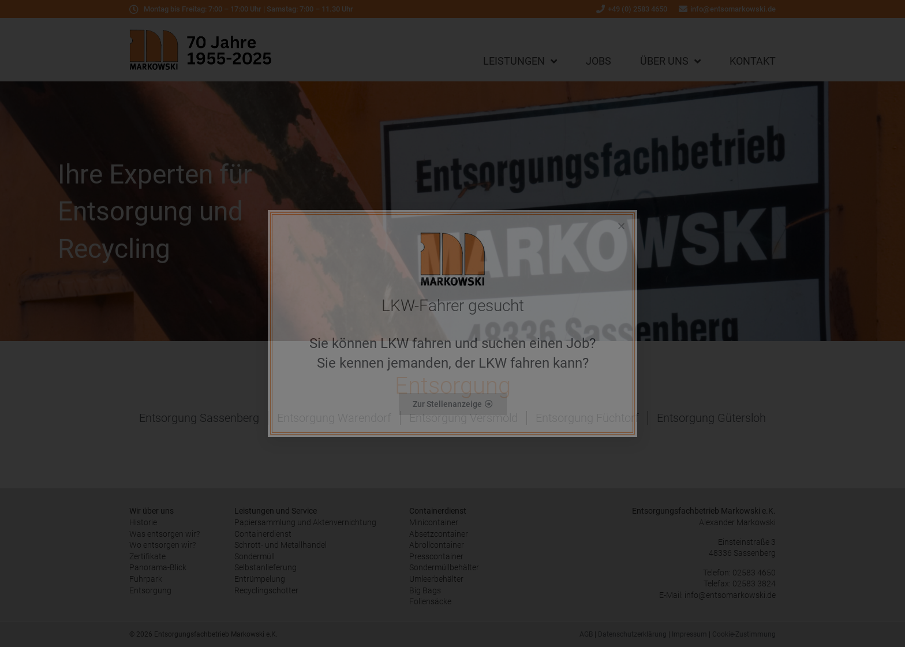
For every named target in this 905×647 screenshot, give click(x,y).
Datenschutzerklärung (632, 634)
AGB (586, 634)
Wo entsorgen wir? (162, 544)
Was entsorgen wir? (164, 533)
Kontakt (753, 61)
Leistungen (520, 61)
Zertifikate (147, 556)
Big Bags (425, 590)
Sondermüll (254, 556)
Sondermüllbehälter (444, 567)
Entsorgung (150, 590)
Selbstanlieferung (265, 567)
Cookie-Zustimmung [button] (744, 634)
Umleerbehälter (436, 579)
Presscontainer (436, 556)
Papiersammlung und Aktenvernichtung (305, 522)
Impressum (689, 634)
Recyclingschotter (266, 590)
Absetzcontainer (438, 533)
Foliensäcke (430, 601)
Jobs (598, 61)
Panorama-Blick (157, 567)
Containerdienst (262, 533)
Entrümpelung (259, 579)
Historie (143, 522)
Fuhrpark (145, 579)
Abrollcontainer (436, 544)
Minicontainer (433, 522)
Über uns (670, 61)
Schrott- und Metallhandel (280, 544)
